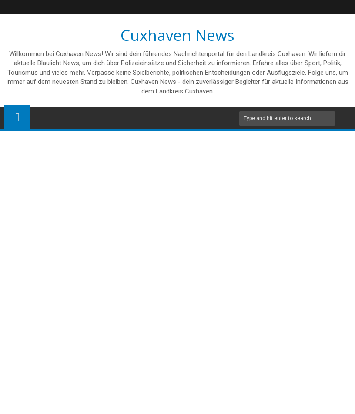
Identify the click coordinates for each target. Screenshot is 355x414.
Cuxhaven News (177, 35)
